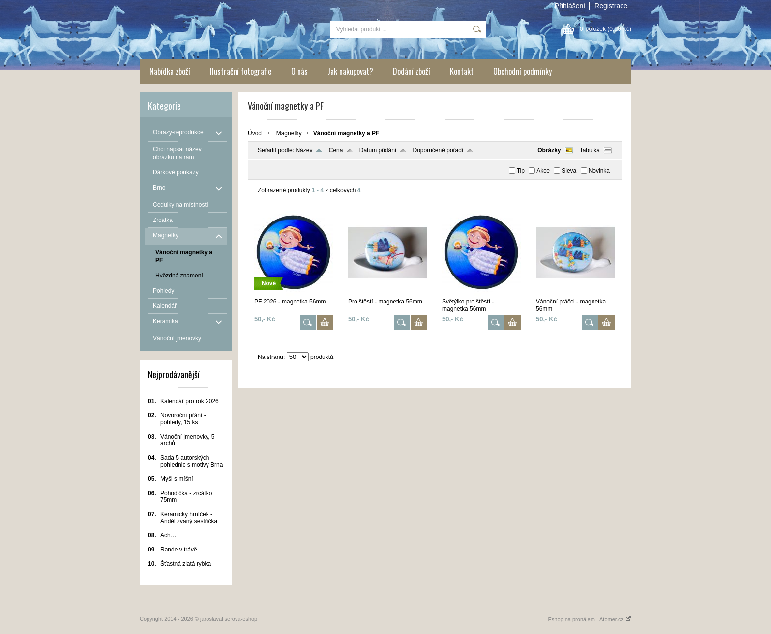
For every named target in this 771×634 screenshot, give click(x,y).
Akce (543, 170)
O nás (299, 71)
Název (304, 150)
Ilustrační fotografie (240, 71)
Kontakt (462, 71)
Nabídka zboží (169, 71)
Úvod (255, 133)
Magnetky (289, 133)
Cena (336, 150)
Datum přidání (377, 150)
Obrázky (549, 150)
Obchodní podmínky (522, 71)
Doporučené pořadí (438, 150)
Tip (521, 170)
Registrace (610, 6)
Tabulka (590, 150)
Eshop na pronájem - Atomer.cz (589, 619)
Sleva (569, 170)
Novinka (599, 170)
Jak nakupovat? (350, 71)
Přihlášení (570, 6)
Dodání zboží (411, 71)
